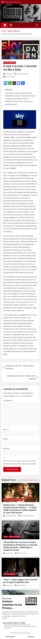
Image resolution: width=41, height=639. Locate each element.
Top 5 (5, 537)
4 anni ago (7, 74)
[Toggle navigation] (11, 24)
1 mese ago (8, 553)
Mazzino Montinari (21, 74)
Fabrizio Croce (21, 553)
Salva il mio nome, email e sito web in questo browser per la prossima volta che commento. (20, 462)
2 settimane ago (10, 516)
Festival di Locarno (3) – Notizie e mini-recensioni (21, 377)
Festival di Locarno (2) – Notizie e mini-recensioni (19, 367)
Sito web (6, 449)
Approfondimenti (9, 62)
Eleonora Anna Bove (26, 516)
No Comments (10, 77)
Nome (6, 429)
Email (5, 439)
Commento (8, 400)
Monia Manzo (20, 585)
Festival (6, 499)
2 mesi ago (8, 585)
